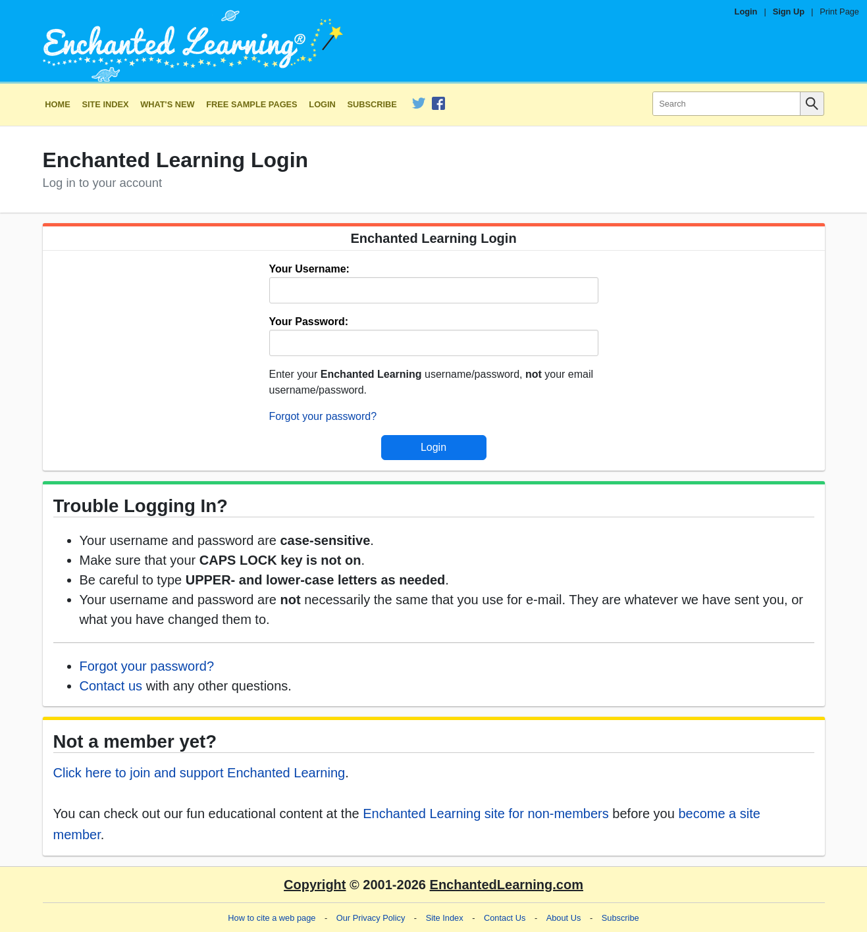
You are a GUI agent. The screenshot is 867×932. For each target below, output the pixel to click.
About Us (563, 918)
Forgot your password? (323, 416)
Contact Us (504, 918)
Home (57, 104)
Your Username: (309, 268)
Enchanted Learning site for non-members (486, 813)
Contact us (111, 686)
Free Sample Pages (251, 104)
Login (746, 11)
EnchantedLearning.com (506, 884)
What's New (167, 104)
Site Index (105, 104)
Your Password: (309, 321)
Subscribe (372, 104)
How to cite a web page (271, 918)
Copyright (315, 884)
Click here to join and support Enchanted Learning (199, 772)
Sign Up (788, 11)
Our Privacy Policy (371, 918)
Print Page (839, 11)
